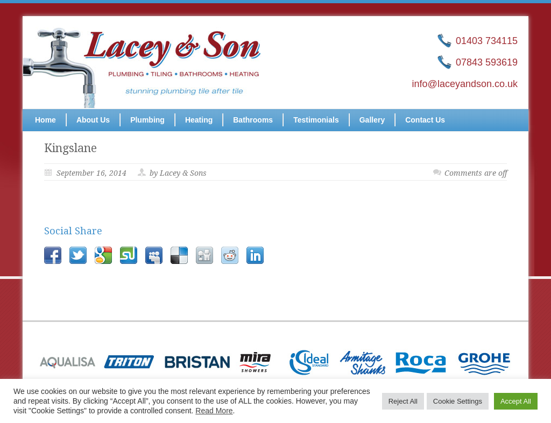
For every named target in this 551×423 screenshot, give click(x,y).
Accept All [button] (515, 401)
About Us (93, 120)
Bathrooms (253, 120)
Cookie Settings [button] (457, 401)
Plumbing (147, 120)
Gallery (372, 120)
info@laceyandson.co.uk (465, 83)
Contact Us (425, 120)
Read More (213, 410)
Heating (199, 120)
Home (45, 120)
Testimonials (316, 120)
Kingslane (70, 148)
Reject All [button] (403, 401)
